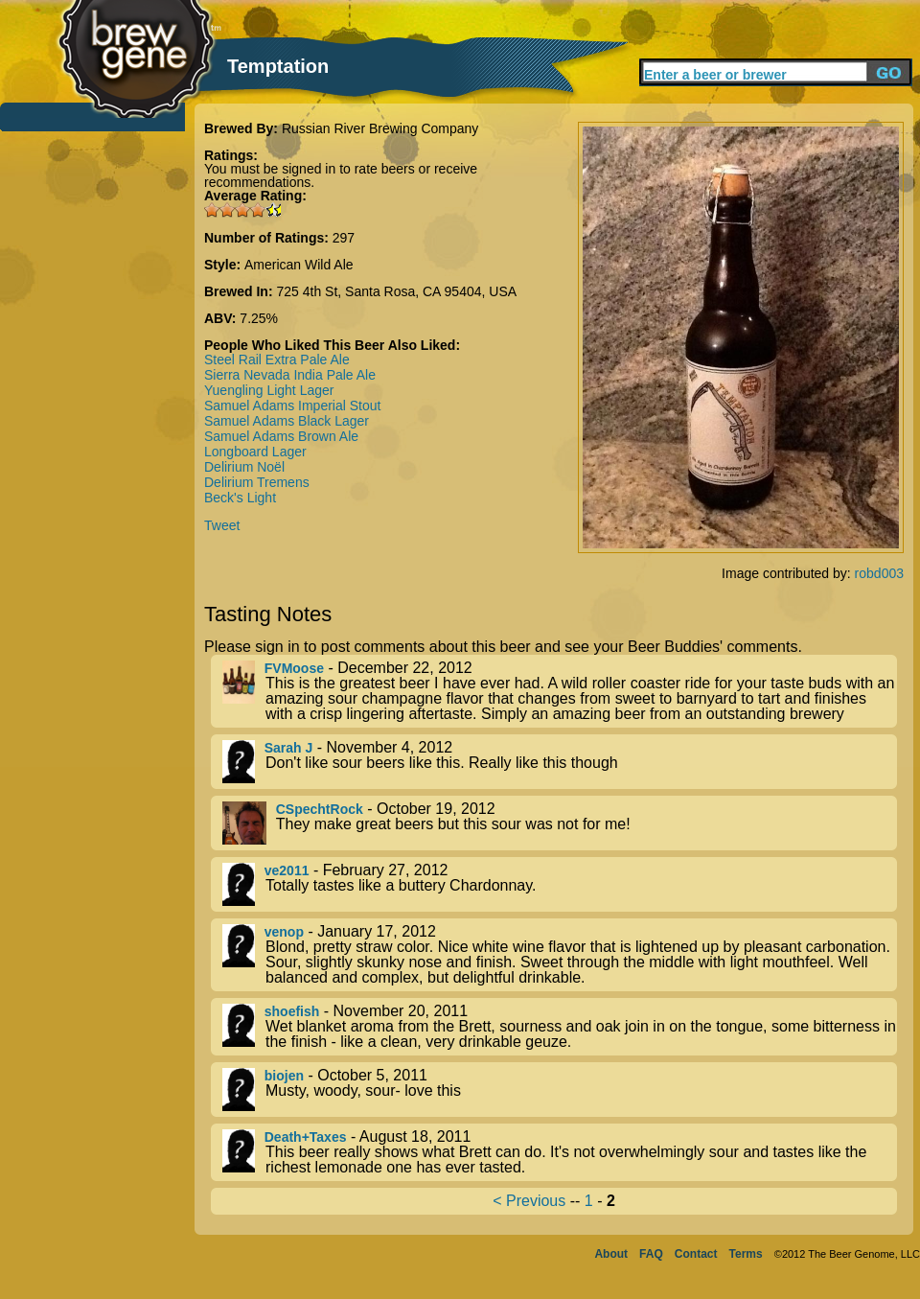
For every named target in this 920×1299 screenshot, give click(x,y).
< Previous (529, 1201)
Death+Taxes (305, 1137)
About (611, 1254)
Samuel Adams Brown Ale (281, 436)
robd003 (879, 573)
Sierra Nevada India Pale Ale (290, 375)
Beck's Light (240, 497)
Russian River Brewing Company (380, 128)
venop (284, 931)
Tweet (222, 525)
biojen (284, 1075)
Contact (696, 1254)
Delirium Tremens (257, 482)
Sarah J (288, 747)
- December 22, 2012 (559, 691)
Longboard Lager (255, 451)
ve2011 (287, 870)
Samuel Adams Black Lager (286, 421)
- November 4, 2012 (559, 761)
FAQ (651, 1254)
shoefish (292, 1011)
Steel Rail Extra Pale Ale (277, 359)
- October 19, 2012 (559, 823)
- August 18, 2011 (559, 1152)
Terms (746, 1254)
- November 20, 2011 (559, 1027)
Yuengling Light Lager (269, 390)
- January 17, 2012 (559, 955)
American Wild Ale (299, 264)
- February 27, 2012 (559, 884)
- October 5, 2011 (559, 1089)
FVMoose (294, 668)
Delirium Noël (244, 467)
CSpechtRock (319, 809)
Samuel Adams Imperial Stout (292, 405)
